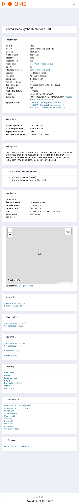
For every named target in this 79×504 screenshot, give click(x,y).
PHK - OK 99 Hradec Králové (41, 64)
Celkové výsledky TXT (13, 429)
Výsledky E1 (9, 411)
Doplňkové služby (11, 350)
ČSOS (50, 501)
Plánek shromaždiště (13, 383)
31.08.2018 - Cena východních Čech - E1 (47, 105)
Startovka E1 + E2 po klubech (16, 408)
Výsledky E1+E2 (10, 413)
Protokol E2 (8, 423)
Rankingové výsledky (13, 306)
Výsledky (8, 418)
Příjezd (7, 385)
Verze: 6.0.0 (38, 497)
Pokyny (7, 380)
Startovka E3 (9, 416)
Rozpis (7, 375)
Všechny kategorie (12, 303)
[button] (39, 253)
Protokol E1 (8, 426)
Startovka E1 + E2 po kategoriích (18, 405)
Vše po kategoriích (12, 323)
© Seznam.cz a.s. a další (65, 283)
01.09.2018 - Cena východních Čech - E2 (47, 107)
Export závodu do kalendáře (16, 446)
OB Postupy (9, 388)
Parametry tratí (10, 378)
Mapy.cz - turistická (45, 99)
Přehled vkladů (10, 355)
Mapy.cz (29, 286)
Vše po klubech (10, 326)
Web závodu (9, 373)
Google (22, 286)
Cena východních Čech (40, 70)
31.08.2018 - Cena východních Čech (45, 102)
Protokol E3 (8, 421)
